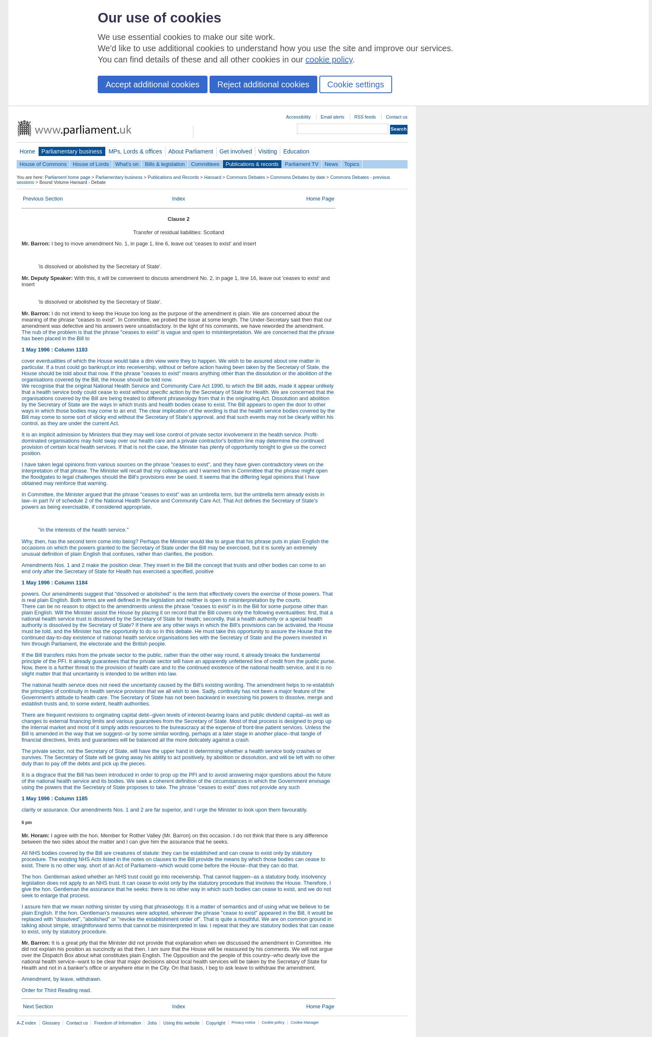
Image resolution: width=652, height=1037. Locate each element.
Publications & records (252, 164)
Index (178, 199)
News (331, 164)
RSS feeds (365, 116)
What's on (127, 164)
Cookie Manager (305, 1022)
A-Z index (26, 1022)
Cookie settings (355, 84)
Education (296, 151)
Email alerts (332, 116)
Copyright (215, 1022)
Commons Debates (245, 177)
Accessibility (298, 116)
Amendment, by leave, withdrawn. (61, 979)
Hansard (212, 177)
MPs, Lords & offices (135, 151)
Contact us (397, 116)
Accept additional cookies (153, 84)
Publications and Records (173, 177)
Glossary (51, 1022)
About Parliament (190, 151)
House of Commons (43, 164)
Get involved (236, 151)
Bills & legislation (165, 164)
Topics (351, 164)
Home (27, 151)
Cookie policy (273, 1022)
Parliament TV (302, 164)
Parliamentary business (72, 151)
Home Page (320, 199)
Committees (205, 164)
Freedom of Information (117, 1022)
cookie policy (329, 59)
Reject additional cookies (263, 84)
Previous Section (43, 199)
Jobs (152, 1022)
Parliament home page (67, 177)
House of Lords (91, 164)
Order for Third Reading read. (56, 990)
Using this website (181, 1022)
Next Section (38, 1006)
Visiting (267, 151)
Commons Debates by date (297, 177)
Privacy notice (243, 1022)
